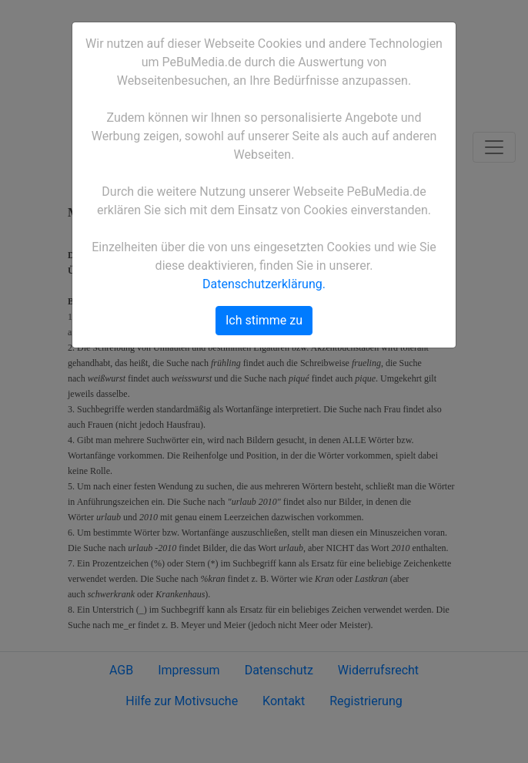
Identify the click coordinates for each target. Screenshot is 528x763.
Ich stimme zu (264, 320)
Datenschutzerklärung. (264, 284)
